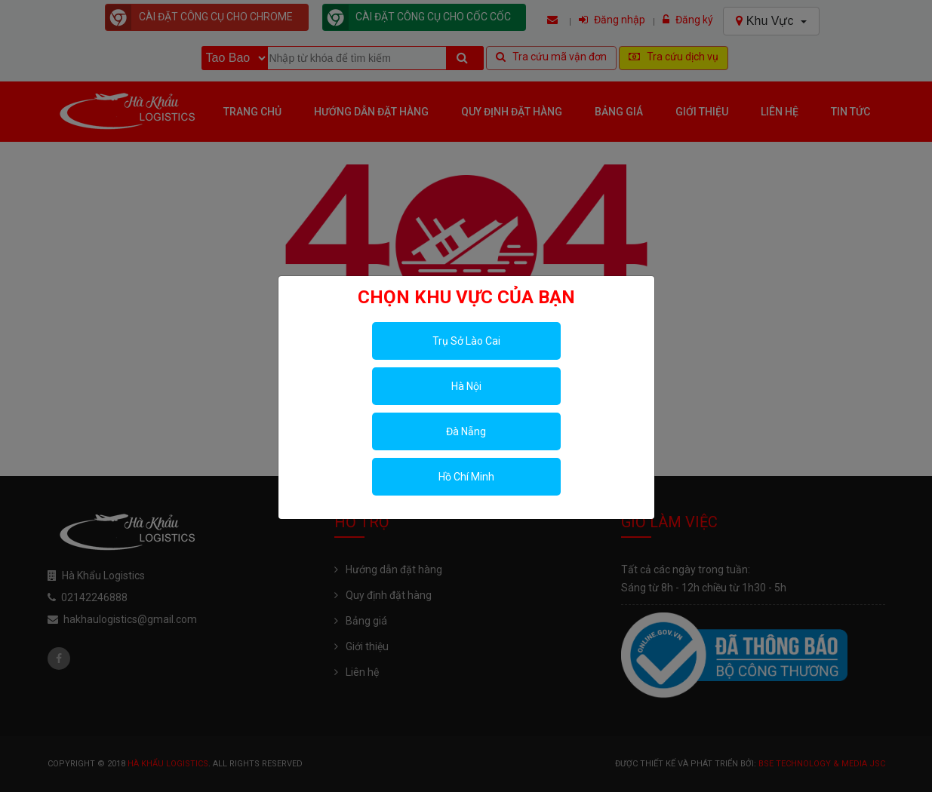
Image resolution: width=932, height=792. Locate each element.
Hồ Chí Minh (466, 477)
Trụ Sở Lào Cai (466, 341)
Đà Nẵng (466, 431)
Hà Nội (466, 386)
